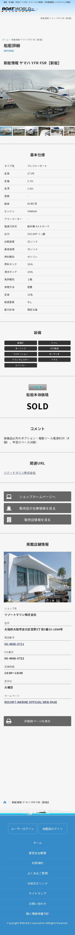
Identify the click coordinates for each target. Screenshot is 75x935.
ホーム (5, 39)
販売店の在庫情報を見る (37, 508)
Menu (69, 9)
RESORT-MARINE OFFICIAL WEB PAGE (30, 702)
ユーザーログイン (22, 829)
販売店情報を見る (37, 519)
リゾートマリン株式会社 (20, 473)
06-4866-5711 (14, 644)
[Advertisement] (38, 29)
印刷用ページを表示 (37, 721)
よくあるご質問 (37, 873)
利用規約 (37, 863)
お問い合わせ (37, 904)
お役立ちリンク (37, 883)
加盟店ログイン (52, 829)
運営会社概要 (37, 853)
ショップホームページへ (37, 496)
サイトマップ (37, 893)
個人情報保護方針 (37, 914)
